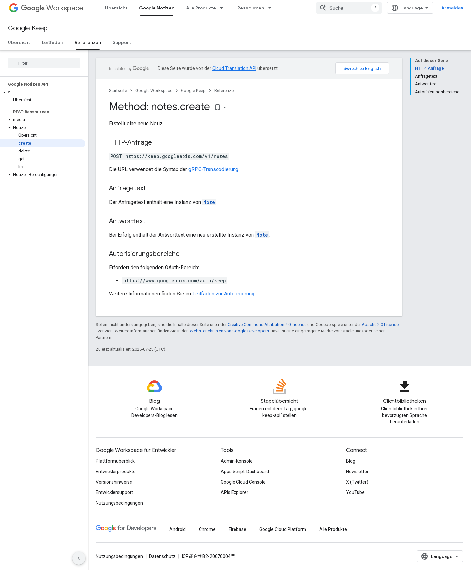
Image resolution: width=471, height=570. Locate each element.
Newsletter (357, 471)
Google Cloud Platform (282, 529)
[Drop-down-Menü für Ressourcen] (272, 8)
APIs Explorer (234, 492)
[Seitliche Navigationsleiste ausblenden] (78, 558)
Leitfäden (52, 42)
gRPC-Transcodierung (213, 169)
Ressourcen (250, 8)
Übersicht (116, 8)
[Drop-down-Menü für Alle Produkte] (224, 8)
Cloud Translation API (234, 68)
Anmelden (452, 7)
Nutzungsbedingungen (119, 503)
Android (177, 529)
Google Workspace (153, 90)
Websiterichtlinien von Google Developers (229, 331)
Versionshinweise (114, 482)
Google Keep (28, 28)
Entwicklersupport (114, 492)
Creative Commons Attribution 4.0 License (267, 324)
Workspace (52, 8)
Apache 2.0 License (380, 324)
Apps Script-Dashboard (245, 471)
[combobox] (349, 8)
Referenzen (225, 90)
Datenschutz (162, 556)
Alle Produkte (201, 8)
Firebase (237, 529)
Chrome (207, 529)
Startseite (118, 90)
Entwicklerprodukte (116, 471)
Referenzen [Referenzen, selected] (88, 42)
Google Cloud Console (243, 482)
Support (122, 42)
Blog (350, 461)
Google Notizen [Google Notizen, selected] (156, 8)
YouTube (355, 492)
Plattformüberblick (115, 461)
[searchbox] (44, 63)
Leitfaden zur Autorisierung (223, 294)
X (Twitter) (357, 482)
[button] (42, 92)
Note (209, 202)
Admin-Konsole (237, 461)
